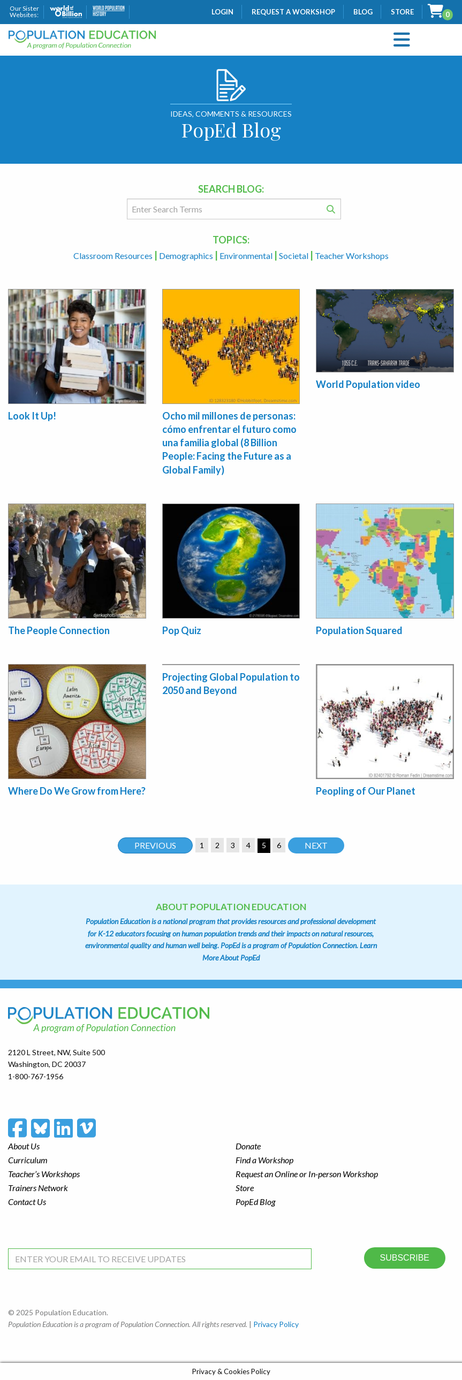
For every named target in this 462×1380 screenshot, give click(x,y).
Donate (248, 1146)
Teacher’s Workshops (44, 1174)
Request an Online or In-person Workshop (307, 1174)
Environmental (246, 255)
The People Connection (59, 630)
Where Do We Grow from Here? (77, 791)
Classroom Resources (113, 255)
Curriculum (28, 1160)
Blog (363, 11)
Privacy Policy (276, 1324)
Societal (294, 255)
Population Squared (359, 630)
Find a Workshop (264, 1160)
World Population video (368, 384)
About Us (24, 1146)
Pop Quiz (181, 630)
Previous (155, 845)
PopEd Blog (255, 1201)
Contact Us (27, 1201)
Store (402, 11)
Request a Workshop (293, 11)
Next (316, 845)
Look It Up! (32, 416)
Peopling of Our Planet (365, 791)
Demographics (187, 255)
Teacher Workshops (352, 255)
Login (222, 11)
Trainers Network (38, 1188)
